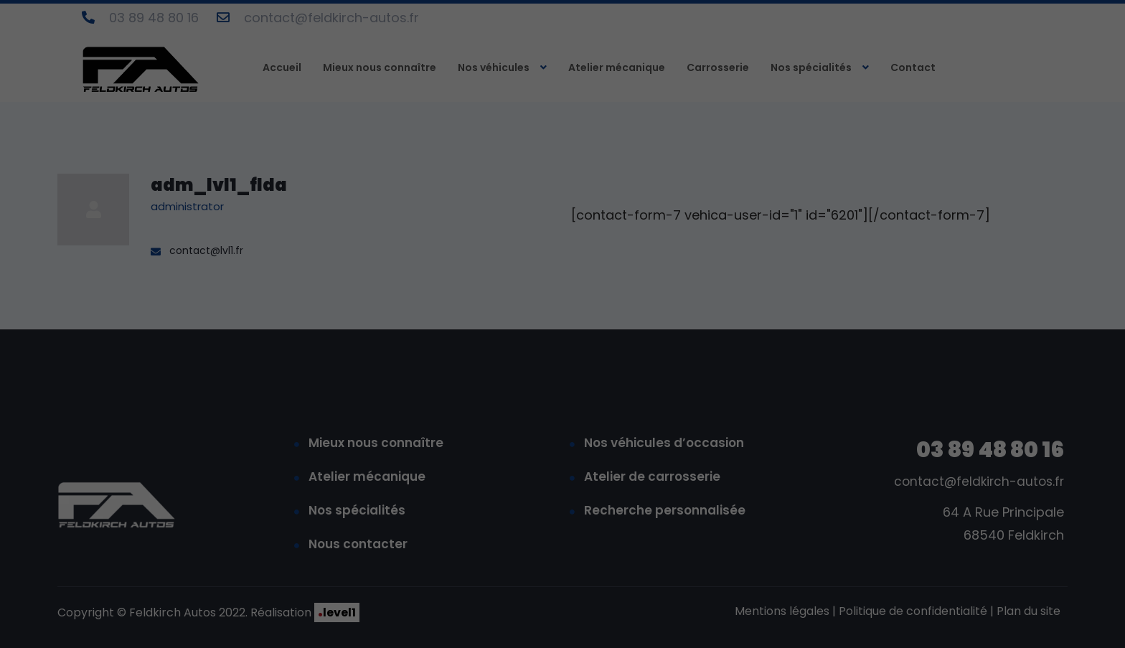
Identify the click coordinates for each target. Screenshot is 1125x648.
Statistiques (906, 414)
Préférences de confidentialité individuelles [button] (927, 591)
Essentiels (791, 414)
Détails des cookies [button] (838, 622)
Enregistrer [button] (928, 506)
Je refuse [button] (928, 549)
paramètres (974, 381)
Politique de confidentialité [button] (933, 622)
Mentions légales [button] (1023, 622)
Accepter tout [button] (928, 464)
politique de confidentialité (866, 367)
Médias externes (1038, 414)
